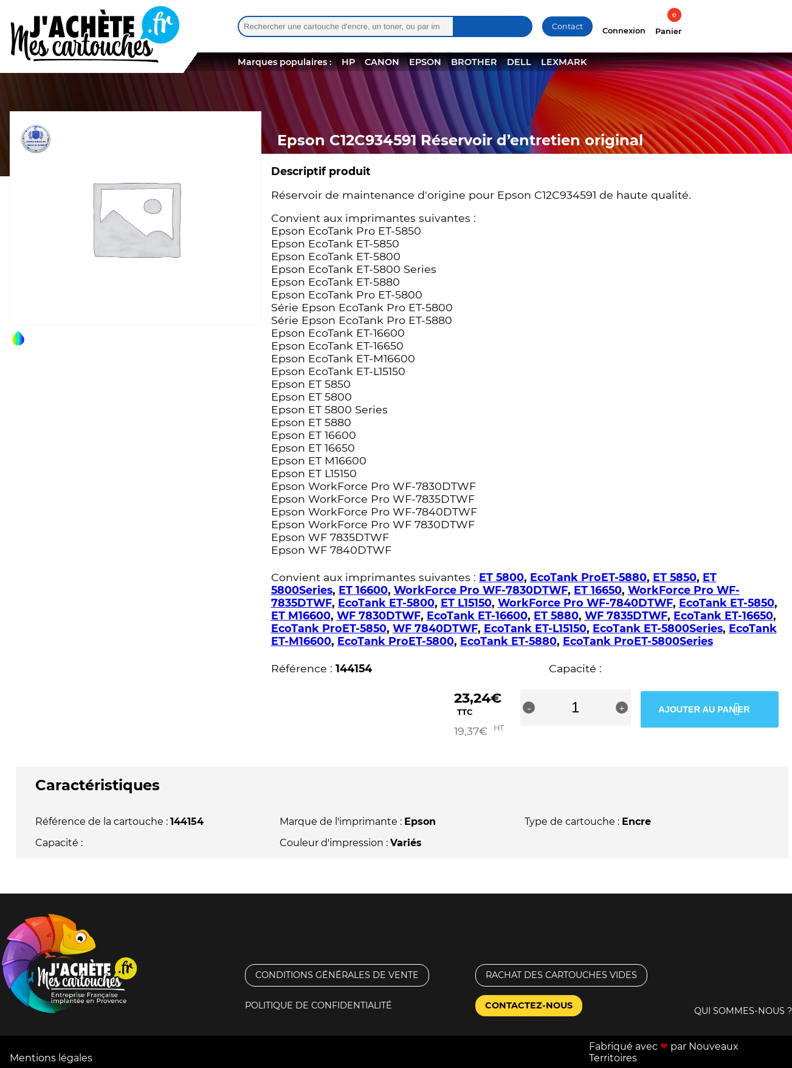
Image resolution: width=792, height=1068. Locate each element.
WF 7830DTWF (379, 615)
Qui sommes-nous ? (743, 999)
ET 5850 (675, 577)
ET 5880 (556, 615)
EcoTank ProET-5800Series (638, 641)
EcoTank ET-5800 (386, 602)
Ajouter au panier (711, 707)
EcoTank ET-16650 (723, 615)
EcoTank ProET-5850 (329, 628)
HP (348, 62)
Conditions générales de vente (337, 963)
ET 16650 (598, 590)
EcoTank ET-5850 (726, 602)
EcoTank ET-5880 (508, 641)
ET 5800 (501, 577)
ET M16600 (301, 615)
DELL (519, 62)
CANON (382, 62)
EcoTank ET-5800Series (658, 628)
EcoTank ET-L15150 (535, 628)
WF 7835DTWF (626, 615)
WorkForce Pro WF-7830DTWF (481, 590)
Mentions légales (51, 1046)
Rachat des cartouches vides (561, 963)
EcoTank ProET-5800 (395, 641)
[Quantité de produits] (616, 707)
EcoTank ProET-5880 (588, 577)
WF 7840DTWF (435, 628)
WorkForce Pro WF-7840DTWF (585, 602)
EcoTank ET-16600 (477, 615)
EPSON (425, 62)
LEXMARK (564, 62)
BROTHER (474, 62)
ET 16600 (363, 590)
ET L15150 (466, 602)
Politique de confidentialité (318, 993)
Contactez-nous (529, 993)
